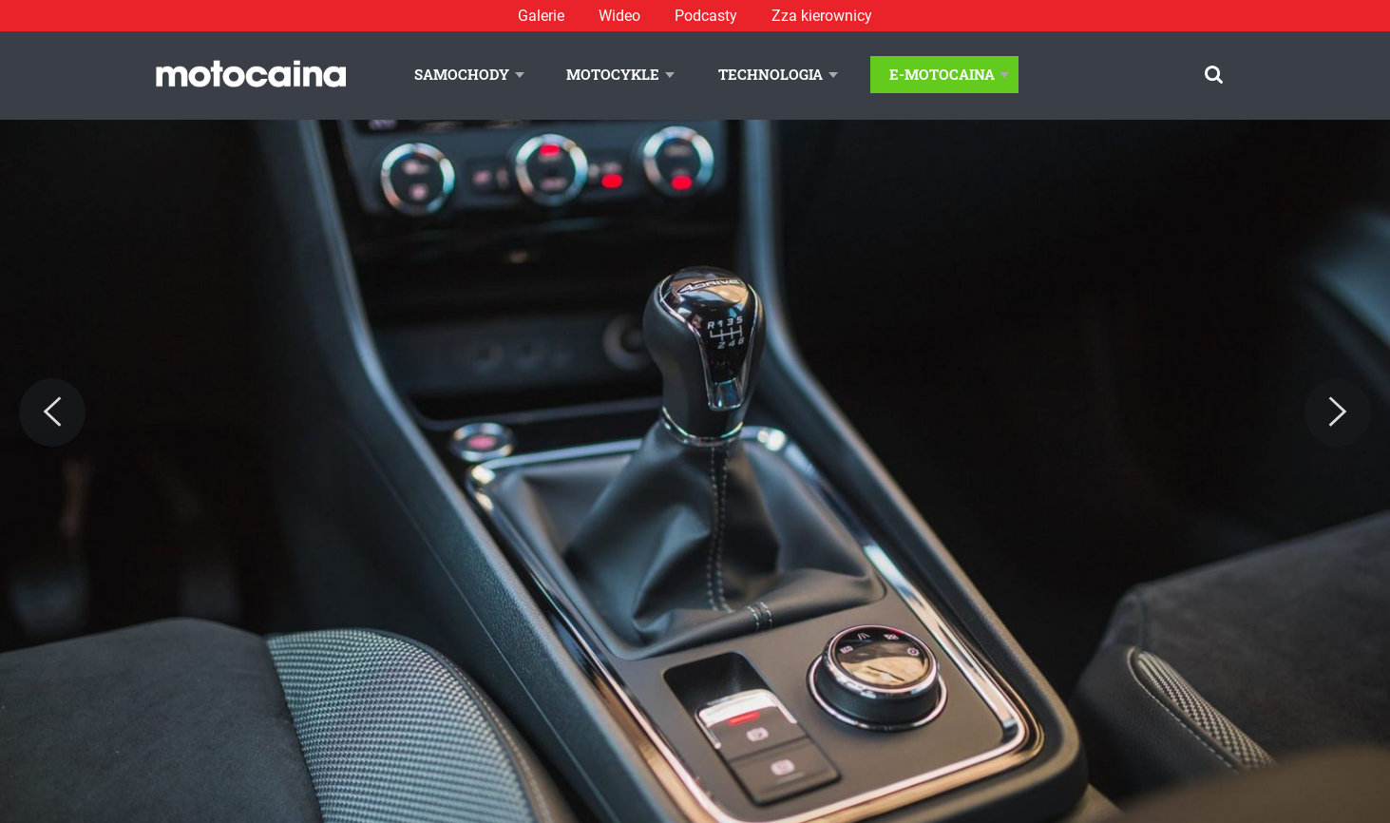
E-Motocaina (942, 74)
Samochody (461, 74)
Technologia (770, 74)
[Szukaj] (1214, 75)
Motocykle (612, 74)
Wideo (619, 16)
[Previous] (52, 412)
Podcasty (706, 16)
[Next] (1337, 412)
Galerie (541, 16)
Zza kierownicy (821, 16)
